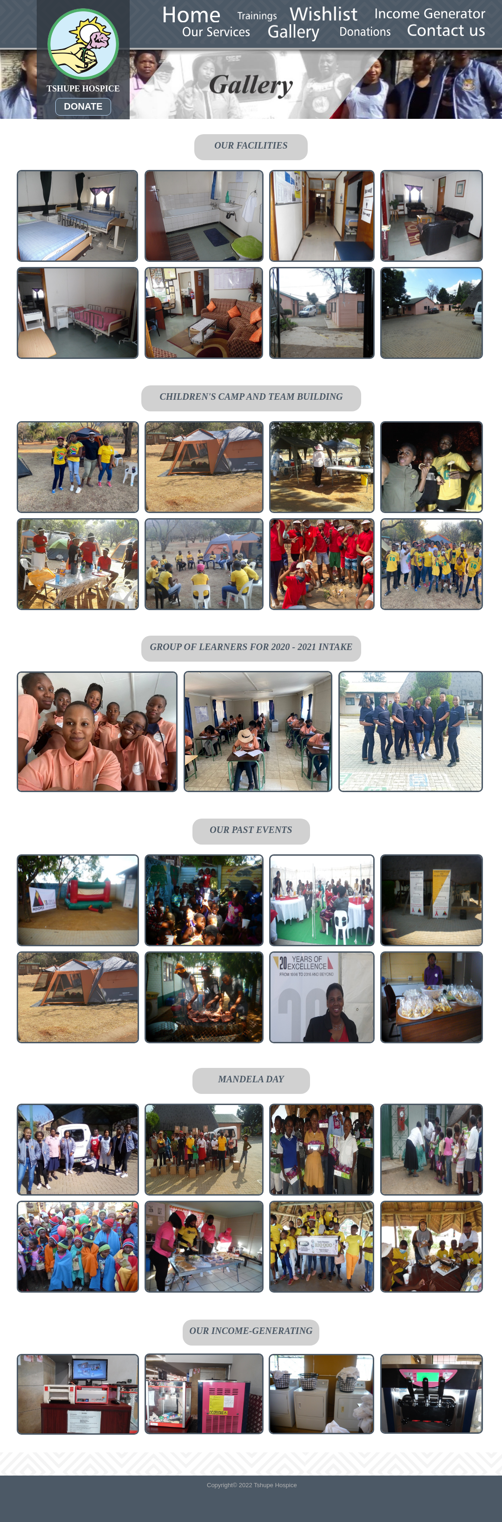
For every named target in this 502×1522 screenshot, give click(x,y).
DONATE (83, 106)
